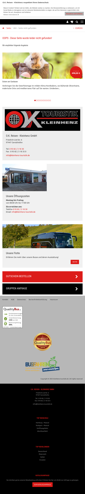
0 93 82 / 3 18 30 (16, 149)
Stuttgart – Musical (42, 425)
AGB (12, 299)
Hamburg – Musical (42, 422)
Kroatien (42, 459)
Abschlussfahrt (42, 430)
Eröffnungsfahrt (42, 428)
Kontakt (5, 299)
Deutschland (42, 451)
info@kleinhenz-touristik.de (18, 155)
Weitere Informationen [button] (11, 15)
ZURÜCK (78, 28)
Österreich (42, 454)
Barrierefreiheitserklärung (38, 299)
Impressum (54, 299)
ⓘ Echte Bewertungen (16, 327)
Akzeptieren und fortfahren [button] (74, 13)
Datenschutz (21, 299)
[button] (42, 484)
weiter (74, 261)
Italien (42, 456)
